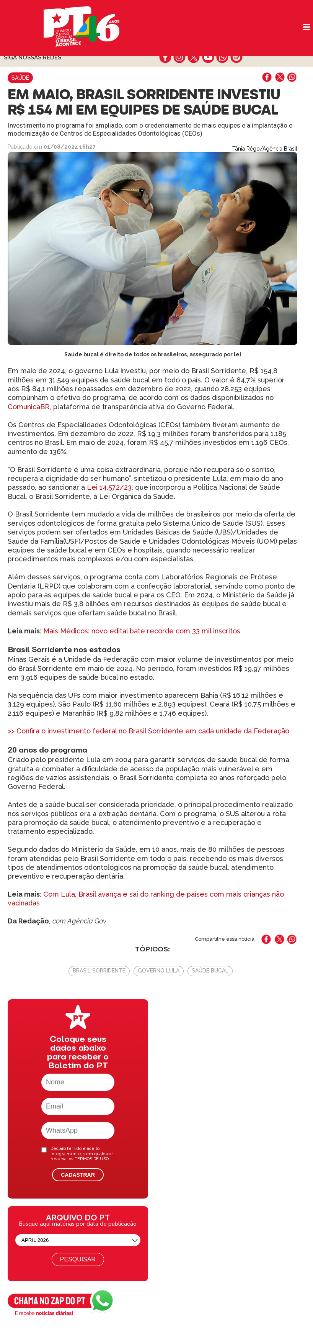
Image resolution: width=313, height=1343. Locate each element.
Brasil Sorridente (99, 970)
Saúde (20, 78)
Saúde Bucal (210, 970)
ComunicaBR (29, 407)
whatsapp (222, 57)
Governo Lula (158, 970)
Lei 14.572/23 (109, 487)
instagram (179, 57)
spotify (236, 57)
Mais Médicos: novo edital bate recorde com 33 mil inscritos (141, 631)
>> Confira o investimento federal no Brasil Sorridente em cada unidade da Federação (148, 731)
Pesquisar (78, 1259)
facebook (165, 57)
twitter (193, 57)
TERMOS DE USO (92, 1158)
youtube (208, 57)
